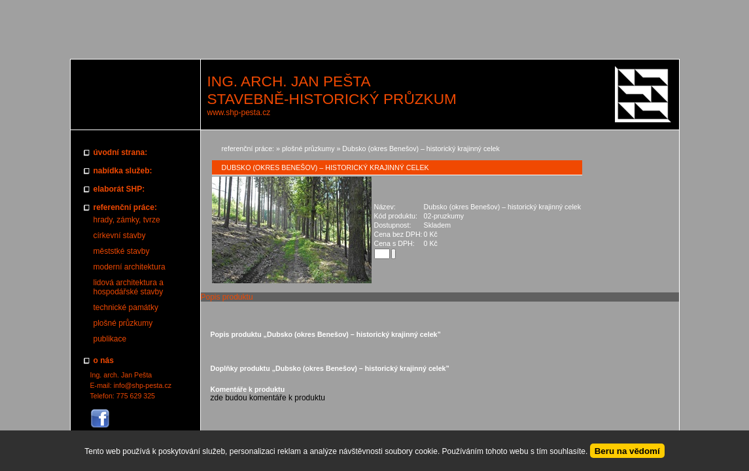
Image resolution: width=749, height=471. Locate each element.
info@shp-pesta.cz (142, 385)
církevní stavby (120, 235)
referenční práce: (248, 148)
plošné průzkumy (123, 323)
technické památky (126, 307)
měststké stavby (122, 251)
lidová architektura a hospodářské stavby (129, 287)
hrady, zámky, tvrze (127, 219)
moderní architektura (129, 266)
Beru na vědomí (627, 451)
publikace (110, 338)
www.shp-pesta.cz (239, 112)
